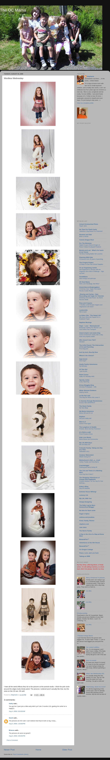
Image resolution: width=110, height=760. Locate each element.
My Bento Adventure (86, 411)
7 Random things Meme (85, 636)
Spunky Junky (84, 380)
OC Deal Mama (84, 282)
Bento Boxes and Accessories (88, 439)
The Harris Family (85, 531)
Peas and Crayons (85, 303)
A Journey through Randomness (90, 401)
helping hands (83, 392)
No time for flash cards (87, 510)
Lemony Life (83, 495)
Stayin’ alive (83, 226)
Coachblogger (84, 465)
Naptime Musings (85, 322)
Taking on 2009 (84, 556)
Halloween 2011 (84, 451)
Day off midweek (84, 488)
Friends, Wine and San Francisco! (90, 429)
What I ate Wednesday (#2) (95, 673)
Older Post (67, 750)
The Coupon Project (86, 262)
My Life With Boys (85, 443)
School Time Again (85, 423)
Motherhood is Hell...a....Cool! (89, 460)
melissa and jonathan (86, 517)
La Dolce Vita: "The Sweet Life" (90, 315)
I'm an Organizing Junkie (88, 268)
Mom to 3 (82, 422)
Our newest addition (92, 647)
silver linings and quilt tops (87, 278)
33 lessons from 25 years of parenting (91, 259)
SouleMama (83, 276)
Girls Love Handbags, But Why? (89, 284)
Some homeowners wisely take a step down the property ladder (91, 335)
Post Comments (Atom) (20, 754)
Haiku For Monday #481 (86, 376)
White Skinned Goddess (87, 390)
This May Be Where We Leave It (89, 397)
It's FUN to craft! (85, 432)
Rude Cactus (83, 374)
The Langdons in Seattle (87, 427)
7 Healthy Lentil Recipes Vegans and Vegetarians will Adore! (90, 306)
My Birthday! (83, 366)
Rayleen (82, 416)
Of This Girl (83, 369)
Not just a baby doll (85, 418)
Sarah (11, 718)
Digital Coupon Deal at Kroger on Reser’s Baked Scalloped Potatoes (90, 246)
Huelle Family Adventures (88, 364)
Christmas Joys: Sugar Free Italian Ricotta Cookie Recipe (90, 290)
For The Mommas (85, 243)
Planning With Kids (86, 257)
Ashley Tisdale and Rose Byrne (89, 462)
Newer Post (9, 750)
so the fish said (84, 395)
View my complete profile (85, 103)
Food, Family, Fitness (86, 520)
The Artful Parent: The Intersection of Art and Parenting (91, 346)
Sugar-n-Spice (84, 514)
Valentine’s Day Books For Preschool (90, 231)
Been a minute (83, 236)
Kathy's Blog (83, 486)
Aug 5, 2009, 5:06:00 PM (17, 736)
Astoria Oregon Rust (86, 240)
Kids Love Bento (85, 437)
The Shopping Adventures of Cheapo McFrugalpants (89, 478)
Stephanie (90, 76)
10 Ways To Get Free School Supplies (91, 264)
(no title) (88, 591)
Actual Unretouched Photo (88, 224)
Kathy (11, 703)
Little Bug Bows (92, 565)
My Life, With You (85, 498)
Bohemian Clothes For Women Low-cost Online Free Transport (90, 328)
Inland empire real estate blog (89, 333)
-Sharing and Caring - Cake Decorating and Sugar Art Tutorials (91, 295)
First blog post (83, 349)
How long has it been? (86, 474)
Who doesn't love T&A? (87, 340)
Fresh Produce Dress (86, 434)
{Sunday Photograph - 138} (87, 387)
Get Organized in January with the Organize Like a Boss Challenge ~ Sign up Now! (91, 271)
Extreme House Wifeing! (87, 492)
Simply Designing (85, 502)
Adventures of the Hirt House (89, 543)
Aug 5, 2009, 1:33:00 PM (17, 723)
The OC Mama (13, 10)
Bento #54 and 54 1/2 (86, 413)
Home (38, 750)
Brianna (11, 730)
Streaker (82, 342)
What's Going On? (85, 457)
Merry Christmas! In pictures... (96, 577)
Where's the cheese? (86, 355)
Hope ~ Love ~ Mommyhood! (89, 326)
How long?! (82, 361)
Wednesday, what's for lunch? (96, 687)
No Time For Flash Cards (88, 229)
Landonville (83, 310)
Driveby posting (82, 613)
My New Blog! (83, 408)
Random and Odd (85, 234)
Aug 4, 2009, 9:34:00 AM (17, 711)
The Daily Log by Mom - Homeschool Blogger (87, 506)
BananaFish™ (84, 539)
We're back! (83, 312)
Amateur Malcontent (86, 455)
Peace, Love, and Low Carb (89, 553)
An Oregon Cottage (86, 549)
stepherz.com (84, 524)
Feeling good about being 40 (88, 467)
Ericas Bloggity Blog (86, 385)
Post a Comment (12, 740)
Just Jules (83, 527)
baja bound (83, 359)
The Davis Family (85, 406)
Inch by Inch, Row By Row (88, 352)
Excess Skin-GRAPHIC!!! (87, 403)
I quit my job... (83, 371)
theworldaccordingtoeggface (89, 287)
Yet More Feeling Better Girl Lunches (90, 254)
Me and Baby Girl (84, 444)
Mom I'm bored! (91, 660)
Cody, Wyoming (84, 382)
